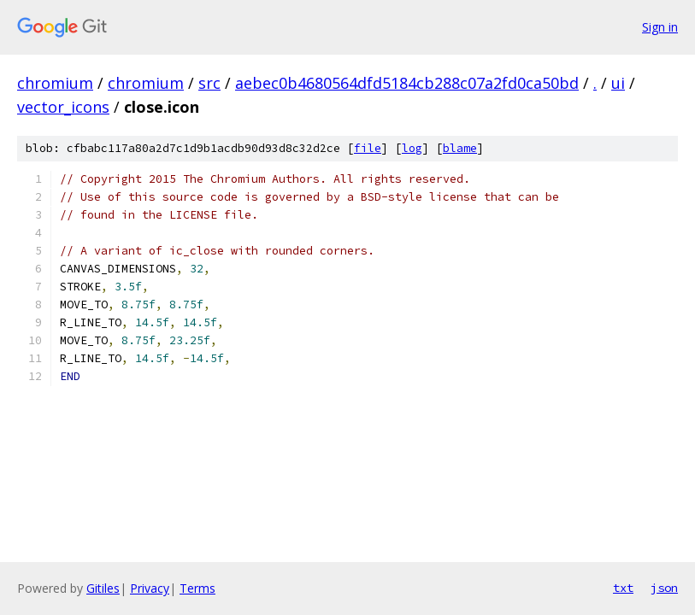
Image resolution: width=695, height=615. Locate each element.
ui (618, 83)
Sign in (660, 27)
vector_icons (63, 107)
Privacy (149, 588)
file (367, 148)
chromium (55, 83)
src (209, 83)
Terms (197, 588)
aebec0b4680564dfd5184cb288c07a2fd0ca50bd (407, 83)
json (664, 587)
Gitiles (103, 588)
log (412, 148)
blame (460, 148)
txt (623, 587)
